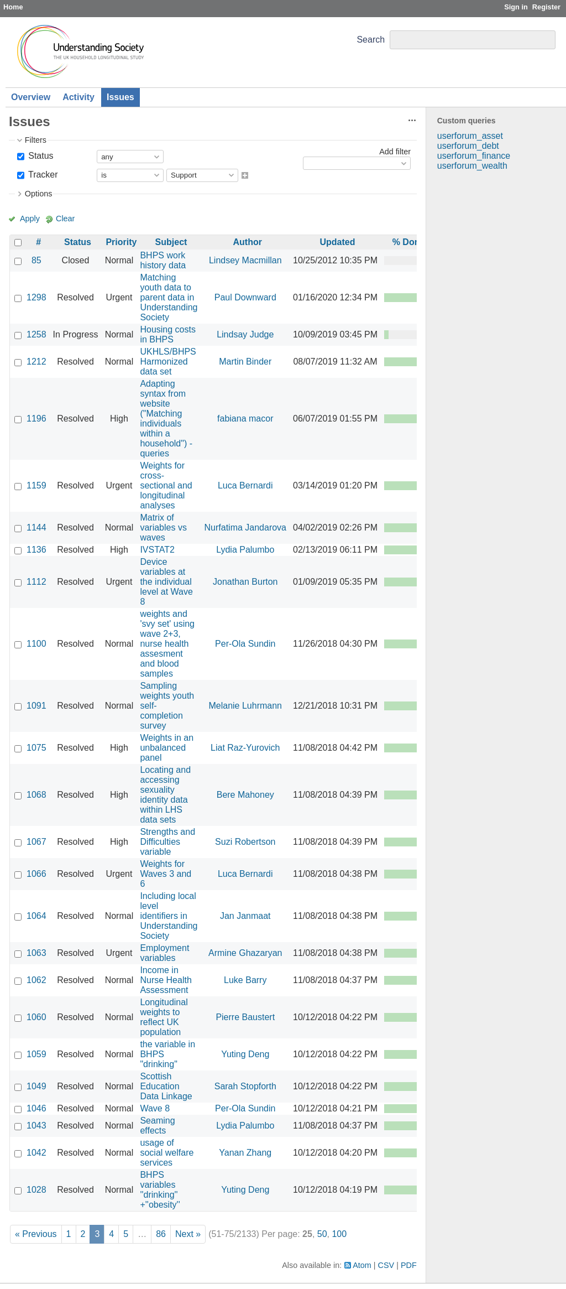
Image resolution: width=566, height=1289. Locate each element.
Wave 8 (155, 1108)
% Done (408, 242)
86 (161, 1234)
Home (13, 7)
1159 (36, 485)
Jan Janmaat (245, 916)
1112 (36, 581)
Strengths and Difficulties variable (167, 841)
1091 (36, 705)
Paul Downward (245, 297)
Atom (362, 1265)
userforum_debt (468, 145)
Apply (30, 218)
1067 (36, 841)
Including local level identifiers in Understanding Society (168, 915)
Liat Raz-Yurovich (245, 747)
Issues (120, 97)
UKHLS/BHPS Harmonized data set (168, 361)
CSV (386, 1265)
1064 (36, 916)
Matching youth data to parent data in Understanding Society (168, 297)
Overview (30, 97)
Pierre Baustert (245, 1017)
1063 (36, 953)
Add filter (395, 151)
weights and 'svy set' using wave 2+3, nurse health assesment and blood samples (167, 643)
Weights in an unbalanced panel (166, 747)
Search (371, 39)
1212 (36, 361)
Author (247, 242)
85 (36, 260)
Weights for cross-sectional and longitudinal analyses (166, 485)
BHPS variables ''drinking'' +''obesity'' (160, 1189)
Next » (188, 1234)
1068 (36, 794)
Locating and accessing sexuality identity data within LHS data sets (165, 794)
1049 (36, 1086)
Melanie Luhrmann (245, 705)
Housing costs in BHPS (168, 334)
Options (39, 193)
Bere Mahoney (245, 794)
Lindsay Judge (245, 334)
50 (322, 1234)
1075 (36, 747)
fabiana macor (245, 418)
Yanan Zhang (245, 1152)
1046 (36, 1108)
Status (40, 155)
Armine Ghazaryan (245, 953)
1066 (36, 874)
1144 (36, 527)
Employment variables (164, 953)
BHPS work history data (163, 260)
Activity (78, 97)
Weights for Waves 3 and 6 (165, 873)
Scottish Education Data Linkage (166, 1086)
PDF (409, 1265)
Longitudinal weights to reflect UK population (163, 1017)
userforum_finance (474, 155)
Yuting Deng (245, 1054)
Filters (35, 140)
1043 (36, 1125)
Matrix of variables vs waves (163, 527)
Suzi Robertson (245, 841)
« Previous (36, 1234)
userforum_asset (470, 136)
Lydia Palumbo (245, 549)
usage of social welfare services (166, 1152)
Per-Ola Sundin (245, 643)
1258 (36, 334)
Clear (65, 218)
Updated (337, 242)
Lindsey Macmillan (245, 260)
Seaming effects (157, 1125)
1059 (36, 1054)
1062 (36, 980)
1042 (36, 1152)
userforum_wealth (472, 165)
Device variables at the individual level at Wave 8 (166, 581)
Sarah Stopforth (245, 1086)
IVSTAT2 (157, 549)
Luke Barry (245, 980)
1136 (36, 549)
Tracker (42, 174)
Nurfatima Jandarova (246, 527)
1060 (36, 1017)
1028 (36, 1189)
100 (339, 1234)
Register (546, 7)
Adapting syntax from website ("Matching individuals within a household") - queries (166, 418)
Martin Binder (245, 361)
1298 (36, 297)
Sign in (516, 7)
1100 (36, 643)
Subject (171, 242)
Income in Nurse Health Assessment (165, 980)
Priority (121, 242)
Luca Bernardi (245, 485)
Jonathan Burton (245, 581)
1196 (36, 418)
